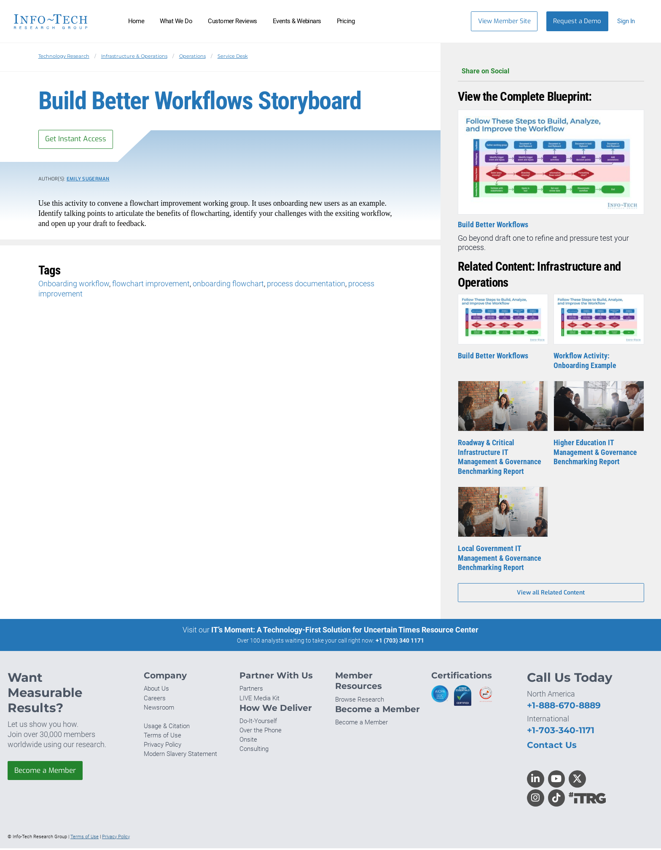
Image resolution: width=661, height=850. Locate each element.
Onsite (248, 741)
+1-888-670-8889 (564, 707)
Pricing (346, 21)
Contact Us (552, 746)
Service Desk (233, 56)
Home (136, 21)
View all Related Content (551, 594)
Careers (155, 699)
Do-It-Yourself (258, 722)
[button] (630, 21)
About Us (156, 690)
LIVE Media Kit (259, 699)
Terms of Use (162, 737)
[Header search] (451, 21)
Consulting (254, 750)
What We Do (176, 21)
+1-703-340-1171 (560, 731)
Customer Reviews (232, 21)
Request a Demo (577, 21)
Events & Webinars (297, 21)
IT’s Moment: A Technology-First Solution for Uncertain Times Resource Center (344, 631)
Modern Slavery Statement (180, 755)
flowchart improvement (151, 284)
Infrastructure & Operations (134, 56)
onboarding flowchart (228, 284)
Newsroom (159, 709)
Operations (192, 56)
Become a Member (48, 772)
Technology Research (63, 56)
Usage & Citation (167, 728)
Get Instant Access (78, 139)
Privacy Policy (162, 746)
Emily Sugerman (88, 180)
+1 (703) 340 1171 (400, 642)
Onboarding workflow (73, 284)
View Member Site (504, 21)
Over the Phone (260, 732)
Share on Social (551, 71)
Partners (251, 690)
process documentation (306, 284)
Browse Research (359, 701)
